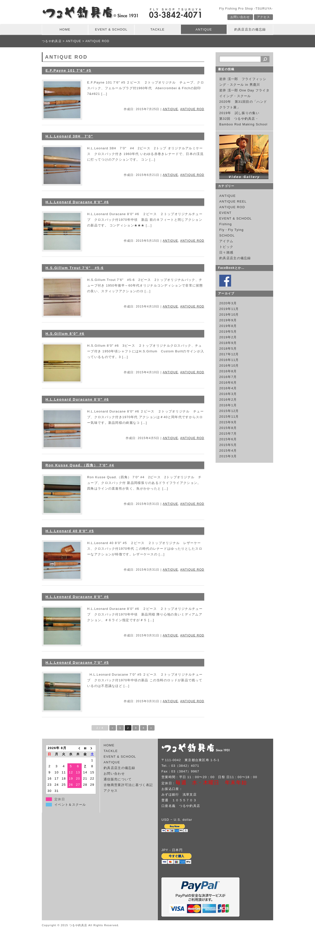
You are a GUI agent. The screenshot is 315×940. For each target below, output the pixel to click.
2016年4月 (228, 388)
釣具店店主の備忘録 (250, 29)
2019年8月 (228, 326)
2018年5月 (228, 348)
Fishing (225, 224)
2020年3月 (228, 303)
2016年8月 (228, 371)
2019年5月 (228, 331)
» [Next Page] (151, 727)
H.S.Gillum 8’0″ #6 (65, 334)
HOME (65, 29)
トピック (226, 247)
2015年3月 (228, 456)
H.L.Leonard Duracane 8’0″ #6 (77, 202)
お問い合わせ (240, 17)
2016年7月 (228, 377)
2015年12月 (229, 411)
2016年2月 (228, 399)
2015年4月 (228, 450)
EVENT (225, 213)
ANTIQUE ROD (192, 109)
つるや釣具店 (52, 41)
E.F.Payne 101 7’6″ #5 (68, 70)
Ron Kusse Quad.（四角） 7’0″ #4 (80, 465)
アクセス (263, 17)
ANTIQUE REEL (233, 201)
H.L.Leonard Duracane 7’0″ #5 (77, 663)
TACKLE (157, 29)
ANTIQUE (204, 29)
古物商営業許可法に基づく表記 (128, 785)
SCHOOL (227, 235)
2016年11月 (229, 360)
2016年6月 (228, 382)
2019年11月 (229, 309)
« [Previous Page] (112, 727)
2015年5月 (228, 445)
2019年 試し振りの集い (239, 113)
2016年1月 (228, 405)
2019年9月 (228, 320)
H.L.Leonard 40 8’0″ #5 (70, 531)
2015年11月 (229, 416)
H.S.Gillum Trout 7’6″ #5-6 (75, 268)
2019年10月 (229, 314)
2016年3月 (228, 394)
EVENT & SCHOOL (111, 29)
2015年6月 (228, 439)
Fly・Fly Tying (231, 230)
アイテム (226, 241)
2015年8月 (228, 428)
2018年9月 (228, 343)
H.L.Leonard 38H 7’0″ (69, 136)
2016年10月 (229, 365)
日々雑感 (226, 252)
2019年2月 (228, 337)
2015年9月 (228, 422)
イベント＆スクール (70, 804)
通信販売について (118, 779)
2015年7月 (228, 433)
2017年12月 (229, 354)
